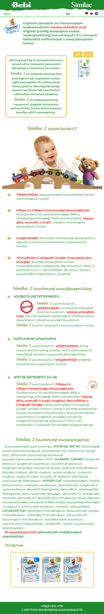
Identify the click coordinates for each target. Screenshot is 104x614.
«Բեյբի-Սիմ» (49, 606)
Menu (7, 13)
